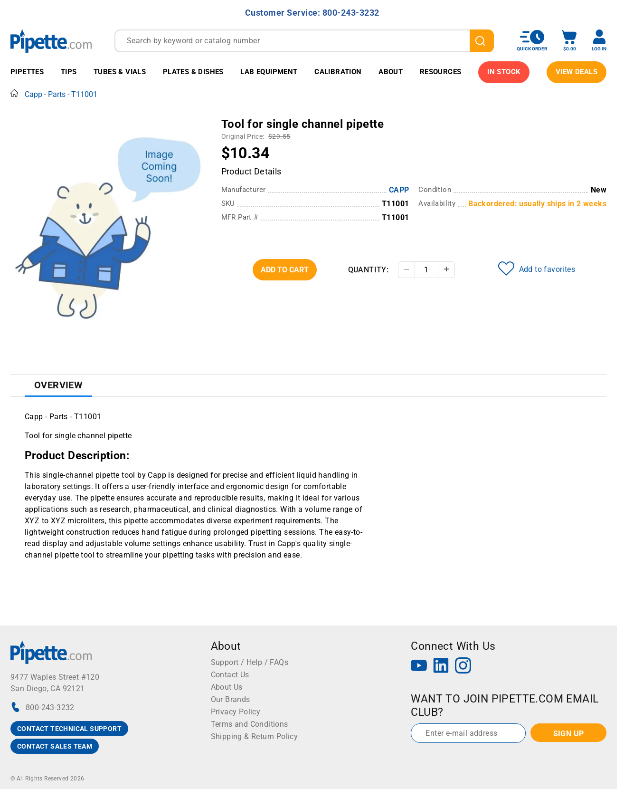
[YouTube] (419, 666)
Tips (69, 71)
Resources (441, 71)
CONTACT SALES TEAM (54, 746)
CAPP (399, 189)
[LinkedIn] (441, 666)
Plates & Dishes (193, 71)
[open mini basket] (569, 40)
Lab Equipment (268, 71)
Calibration (337, 71)
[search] (482, 40)
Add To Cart (285, 269)
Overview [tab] (58, 385)
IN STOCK (503, 71)
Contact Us (230, 674)
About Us (227, 687)
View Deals (576, 71)
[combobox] (304, 40)
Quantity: (368, 269)
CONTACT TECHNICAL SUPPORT (69, 728)
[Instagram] (463, 666)
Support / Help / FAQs (249, 662)
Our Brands (230, 699)
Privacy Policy (236, 711)
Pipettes (27, 71)
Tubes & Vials (120, 71)
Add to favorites (536, 268)
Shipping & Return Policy (254, 736)
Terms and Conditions (249, 724)
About (390, 71)
